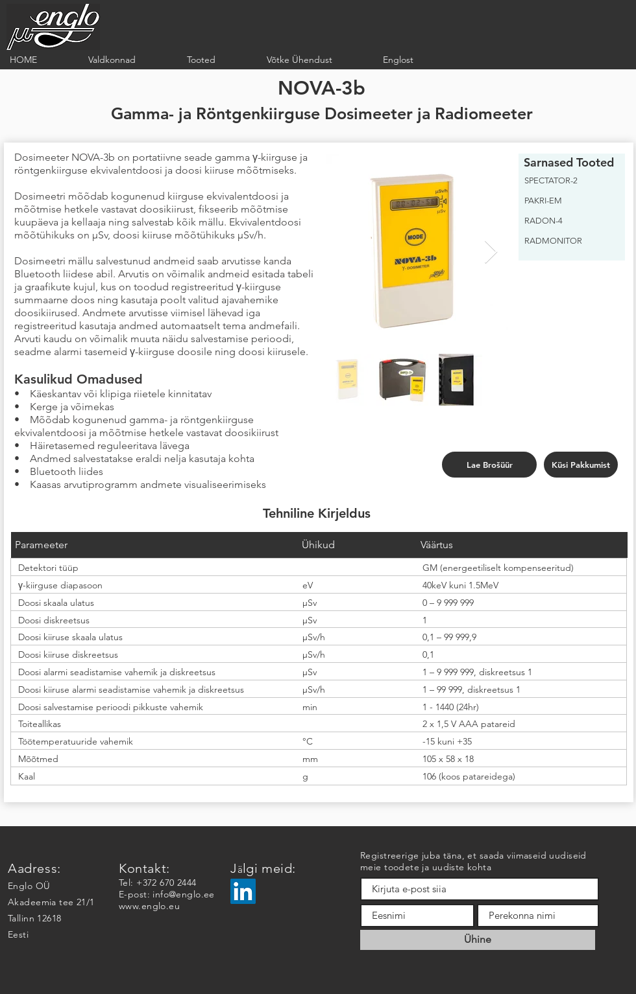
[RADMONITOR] (568, 241)
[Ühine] (477, 940)
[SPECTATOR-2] (568, 181)
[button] (128, 60)
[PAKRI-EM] (568, 201)
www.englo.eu (149, 906)
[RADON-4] (568, 221)
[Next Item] (490, 252)
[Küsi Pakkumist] (581, 465)
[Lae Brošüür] (489, 465)
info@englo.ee (183, 894)
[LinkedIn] (243, 891)
